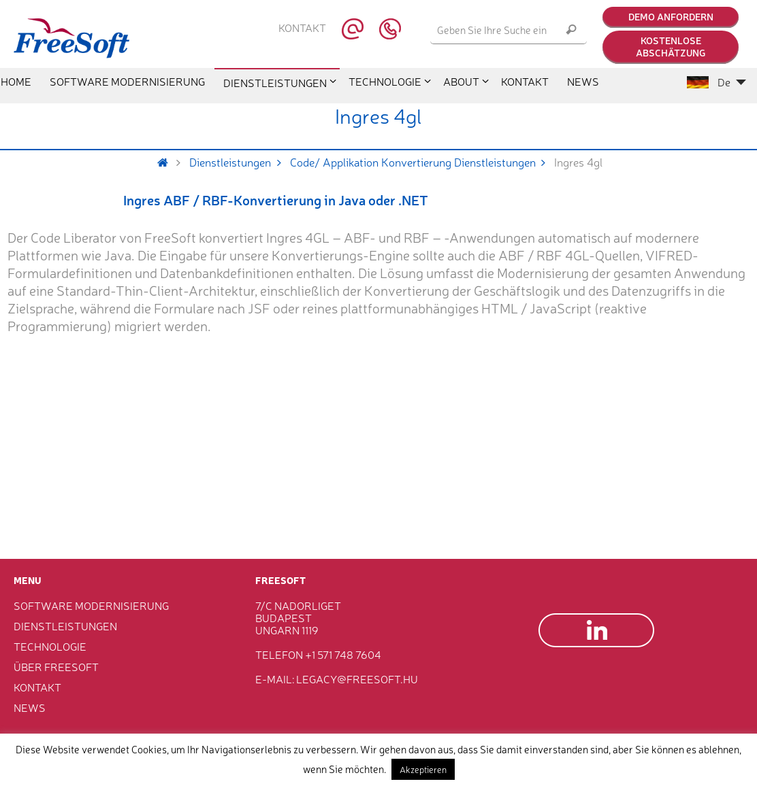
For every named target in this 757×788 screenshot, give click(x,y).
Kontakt (302, 28)
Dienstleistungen (239, 161)
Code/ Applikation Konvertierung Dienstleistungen (422, 161)
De (716, 81)
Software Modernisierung (91, 605)
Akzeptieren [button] (423, 769)
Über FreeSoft (56, 666)
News (30, 707)
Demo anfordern (670, 16)
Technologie (50, 645)
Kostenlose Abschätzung (670, 46)
